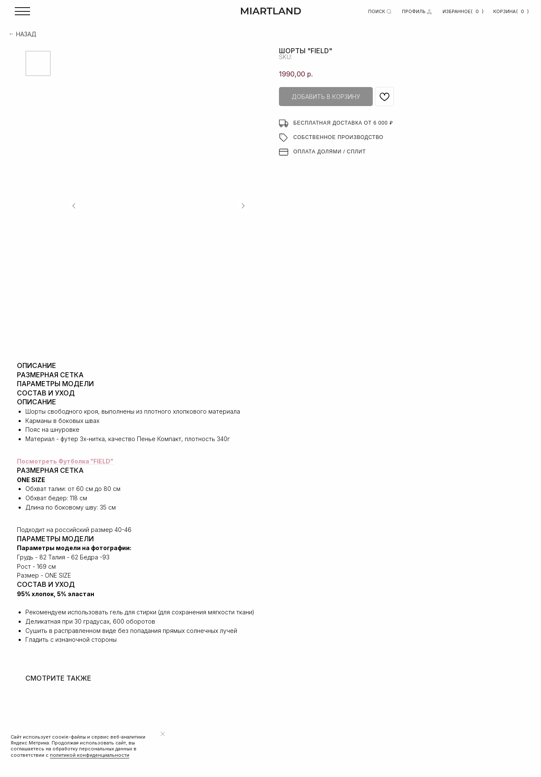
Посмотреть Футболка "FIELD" (65, 461)
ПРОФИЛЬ (414, 11)
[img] (429, 12)
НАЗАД (26, 34)
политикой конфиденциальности (89, 755)
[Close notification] (162, 734)
